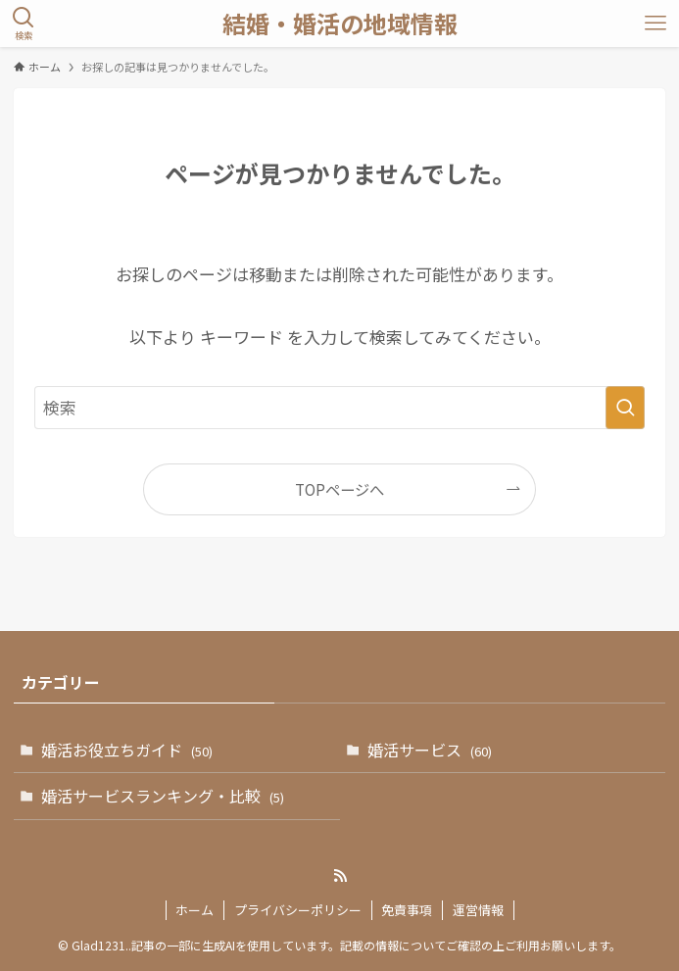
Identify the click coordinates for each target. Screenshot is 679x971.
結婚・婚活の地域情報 (340, 23)
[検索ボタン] (23, 23)
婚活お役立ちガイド (127, 749)
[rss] (340, 876)
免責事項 (406, 909)
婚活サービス (429, 749)
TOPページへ (339, 489)
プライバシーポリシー (298, 909)
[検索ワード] (340, 407)
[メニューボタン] (655, 23)
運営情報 (478, 909)
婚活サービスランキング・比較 (162, 795)
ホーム (194, 909)
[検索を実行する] (625, 407)
